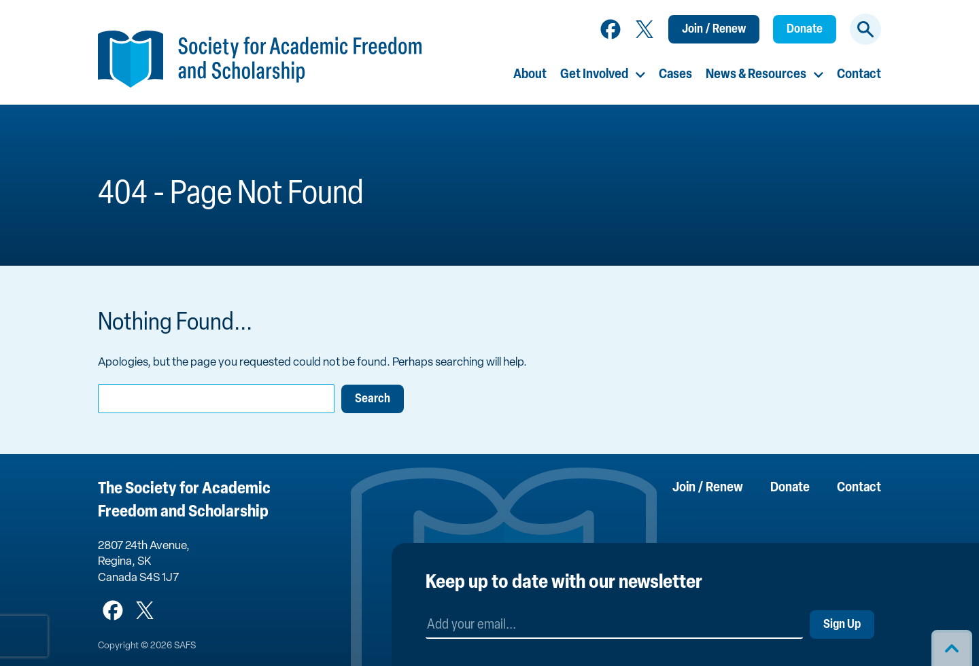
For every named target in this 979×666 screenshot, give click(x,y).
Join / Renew (714, 29)
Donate (805, 29)
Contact (859, 75)
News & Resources (756, 75)
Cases (675, 75)
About (530, 75)
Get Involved (594, 75)
